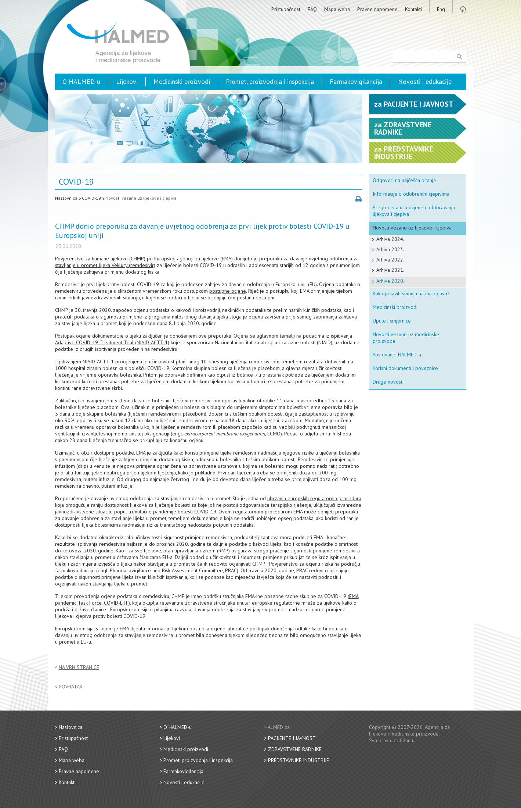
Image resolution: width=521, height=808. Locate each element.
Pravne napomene (377, 9)
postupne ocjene (227, 291)
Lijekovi (127, 81)
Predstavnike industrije (298, 760)
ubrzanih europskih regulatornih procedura (314, 498)
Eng (441, 9)
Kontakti (413, 9)
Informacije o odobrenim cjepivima (411, 194)
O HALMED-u (81, 81)
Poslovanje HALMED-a (397, 354)
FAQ (312, 9)
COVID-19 (91, 198)
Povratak (71, 687)
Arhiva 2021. (390, 270)
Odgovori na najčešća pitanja (404, 180)
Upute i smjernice (392, 320)
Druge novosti (388, 381)
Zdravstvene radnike (295, 749)
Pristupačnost (285, 9)
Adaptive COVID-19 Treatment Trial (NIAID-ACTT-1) (112, 342)
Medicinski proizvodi (181, 81)
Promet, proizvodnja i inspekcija (270, 81)
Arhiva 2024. (390, 239)
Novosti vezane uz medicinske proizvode (406, 337)
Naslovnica (66, 198)
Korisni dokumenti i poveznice (405, 368)
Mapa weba (337, 9)
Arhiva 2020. (390, 281)
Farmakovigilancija (356, 81)
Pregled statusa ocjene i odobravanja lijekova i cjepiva (414, 210)
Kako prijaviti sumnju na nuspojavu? (411, 293)
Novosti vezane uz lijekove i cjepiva (141, 198)
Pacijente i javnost (292, 738)
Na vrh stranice (79, 667)
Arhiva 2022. (390, 259)
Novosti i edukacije (425, 81)
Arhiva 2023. (390, 249)
